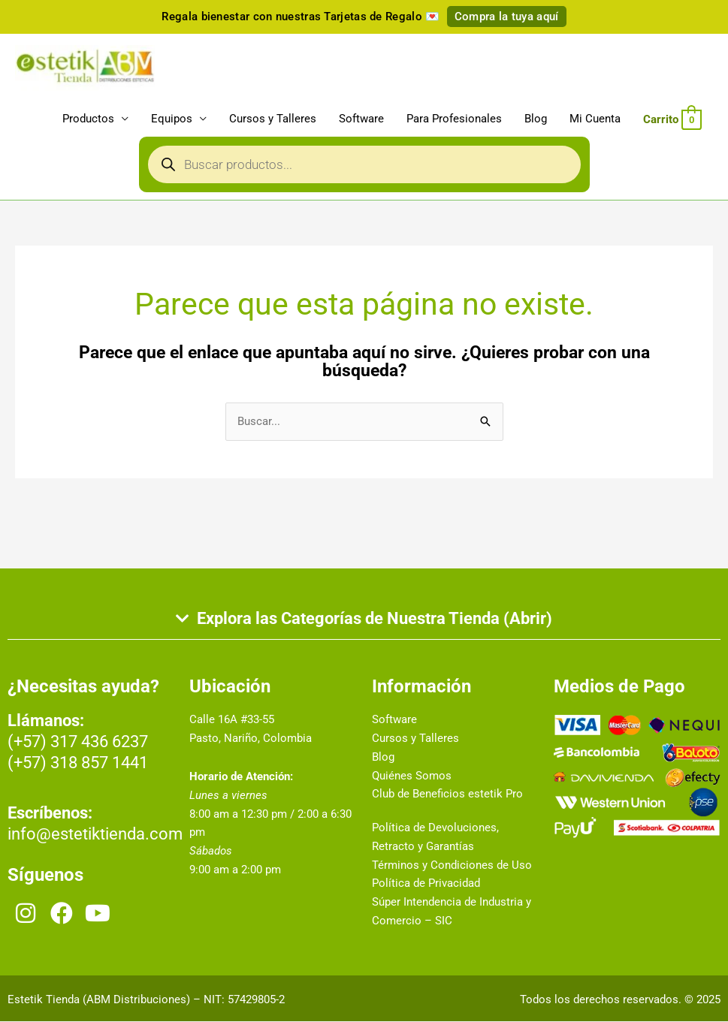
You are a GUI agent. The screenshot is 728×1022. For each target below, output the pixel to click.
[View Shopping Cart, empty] (672, 119)
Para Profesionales (454, 119)
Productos (88, 119)
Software (361, 119)
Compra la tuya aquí (507, 16)
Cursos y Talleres (272, 119)
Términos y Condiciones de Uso (452, 866)
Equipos (171, 119)
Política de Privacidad (426, 884)
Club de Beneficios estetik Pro (447, 794)
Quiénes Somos (412, 776)
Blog (535, 119)
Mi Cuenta (595, 119)
